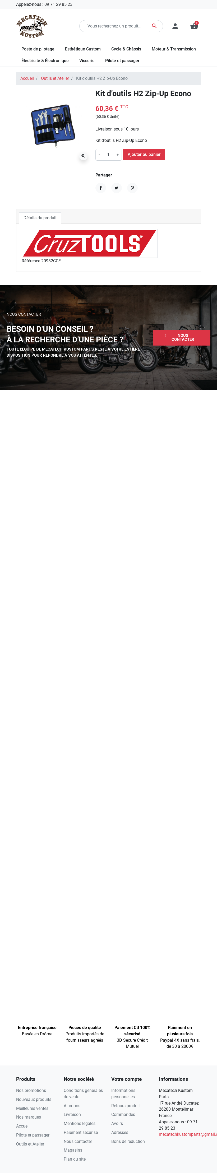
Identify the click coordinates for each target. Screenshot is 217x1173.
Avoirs (117, 1123)
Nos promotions (31, 1090)
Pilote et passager (32, 1135)
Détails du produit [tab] (40, 217)
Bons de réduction (128, 1141)
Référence (31, 260)
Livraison (72, 1114)
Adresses (119, 1132)
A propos (72, 1105)
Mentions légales (79, 1123)
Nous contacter (78, 1141)
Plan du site (75, 1159)
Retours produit (125, 1105)
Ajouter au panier (144, 154)
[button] (181, 338)
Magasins (73, 1150)
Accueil (27, 78)
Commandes (123, 1114)
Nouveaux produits (33, 1099)
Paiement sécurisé (81, 1132)
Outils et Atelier (55, 78)
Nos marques (28, 1117)
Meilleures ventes (32, 1108)
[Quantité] (108, 154)
